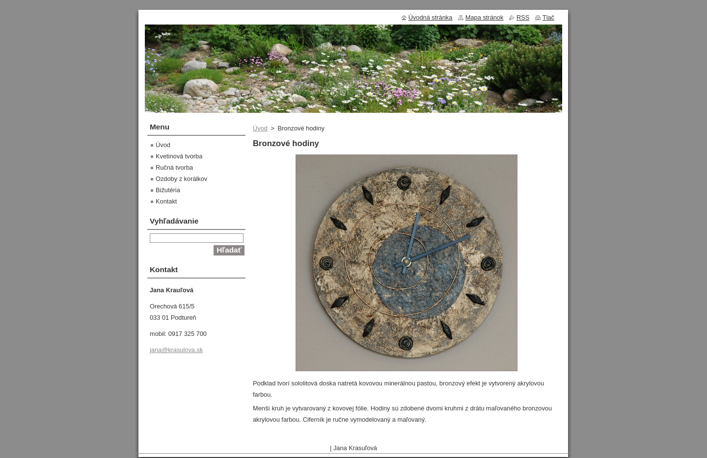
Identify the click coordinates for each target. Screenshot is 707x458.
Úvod (260, 128)
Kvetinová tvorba (179, 156)
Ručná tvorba (174, 167)
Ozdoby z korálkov (181, 178)
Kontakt (166, 201)
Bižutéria (168, 190)
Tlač (548, 17)
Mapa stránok (484, 17)
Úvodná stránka (430, 17)
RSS (523, 17)
